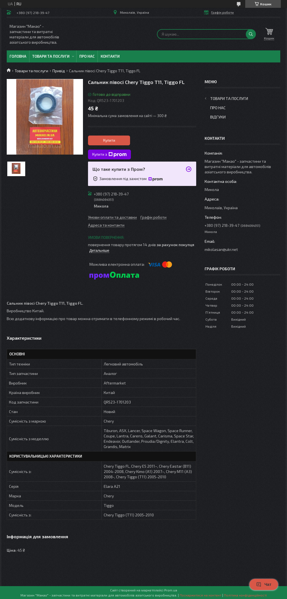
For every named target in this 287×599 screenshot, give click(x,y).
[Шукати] (251, 34)
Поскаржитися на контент (200, 595)
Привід (58, 70)
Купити (109, 140)
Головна (18, 56)
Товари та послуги (51, 56)
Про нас (87, 56)
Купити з (109, 154)
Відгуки (218, 117)
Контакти (110, 56)
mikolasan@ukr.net (221, 249)
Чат (263, 584)
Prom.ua (170, 590)
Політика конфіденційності (245, 595)
